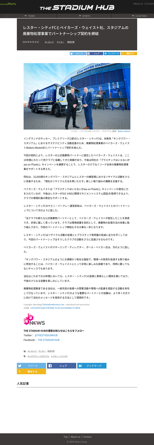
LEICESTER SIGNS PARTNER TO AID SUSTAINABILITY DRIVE (55, 308)
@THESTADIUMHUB (46, 335)
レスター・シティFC (59, 356)
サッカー (60, 42)
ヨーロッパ (49, 42)
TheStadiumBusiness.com (53, 304)
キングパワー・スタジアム (38, 356)
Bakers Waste (124, 131)
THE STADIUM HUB (48, 340)
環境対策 (70, 42)
